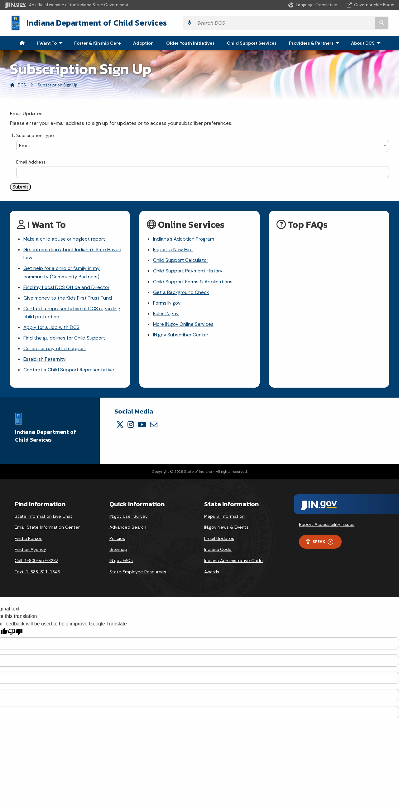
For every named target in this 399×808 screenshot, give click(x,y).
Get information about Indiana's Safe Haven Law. (72, 253)
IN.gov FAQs (121, 564)
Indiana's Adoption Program (184, 238)
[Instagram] (130, 428)
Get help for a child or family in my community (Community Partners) (61, 272)
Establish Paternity (44, 362)
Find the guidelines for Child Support (64, 340)
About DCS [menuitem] (367, 42)
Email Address (31, 161)
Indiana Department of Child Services (91, 22)
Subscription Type (35, 134)
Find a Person (28, 542)
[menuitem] (22, 42)
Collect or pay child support (55, 351)
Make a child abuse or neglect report (64, 238)
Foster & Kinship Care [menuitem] (97, 42)
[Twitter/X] (120, 428)
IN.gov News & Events (226, 531)
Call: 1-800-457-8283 (36, 564)
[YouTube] (142, 428)
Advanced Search (127, 531)
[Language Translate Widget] (313, 5)
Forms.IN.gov (167, 304)
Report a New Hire (173, 249)
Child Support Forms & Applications (193, 282)
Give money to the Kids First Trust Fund (68, 299)
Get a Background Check (181, 293)
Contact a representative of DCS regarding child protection (72, 314)
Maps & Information (224, 520)
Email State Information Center (47, 531)
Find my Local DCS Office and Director (66, 288)
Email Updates (219, 542)
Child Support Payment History (188, 271)
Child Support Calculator (181, 260)
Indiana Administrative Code (233, 564)
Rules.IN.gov (166, 315)
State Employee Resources (137, 575)
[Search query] (347, 22)
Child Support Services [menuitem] (251, 42)
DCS (22, 83)
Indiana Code (218, 553)
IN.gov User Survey (128, 520)
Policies (117, 542)
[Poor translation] (15, 635)
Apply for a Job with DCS (51, 329)
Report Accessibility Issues (326, 528)
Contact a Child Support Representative (69, 373)
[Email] (153, 428)
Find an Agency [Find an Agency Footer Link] (30, 553)
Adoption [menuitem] (143, 42)
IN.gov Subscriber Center (181, 337)
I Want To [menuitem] (51, 42)
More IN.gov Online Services (184, 326)
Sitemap (118, 553)
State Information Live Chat (43, 520)
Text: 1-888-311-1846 (37, 575)
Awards (211, 575)
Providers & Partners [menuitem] (315, 42)
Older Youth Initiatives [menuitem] (190, 42)
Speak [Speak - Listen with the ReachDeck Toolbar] (319, 545)
